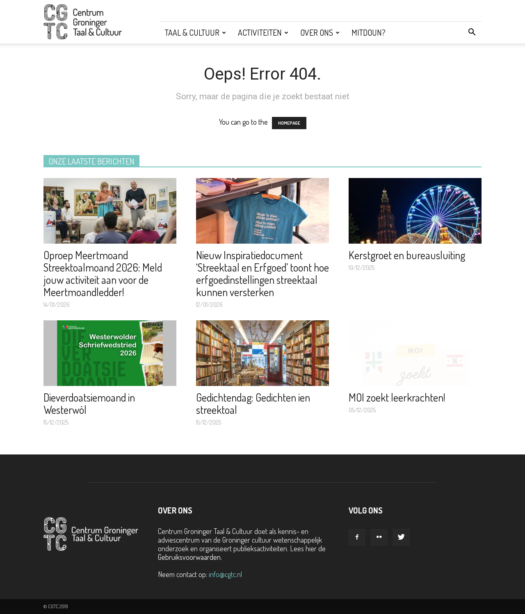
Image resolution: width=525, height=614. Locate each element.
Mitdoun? (369, 32)
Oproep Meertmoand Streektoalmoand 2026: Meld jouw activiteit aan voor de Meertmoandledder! (102, 273)
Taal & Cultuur (195, 32)
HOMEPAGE (289, 123)
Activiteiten (263, 32)
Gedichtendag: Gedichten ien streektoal (253, 403)
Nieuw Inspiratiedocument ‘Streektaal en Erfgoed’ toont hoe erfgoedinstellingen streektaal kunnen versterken (262, 273)
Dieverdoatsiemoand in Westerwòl (89, 403)
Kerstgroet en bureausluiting (407, 255)
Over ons (320, 32)
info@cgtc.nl (225, 574)
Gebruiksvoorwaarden (189, 557)
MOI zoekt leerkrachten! (397, 397)
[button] (472, 32)
